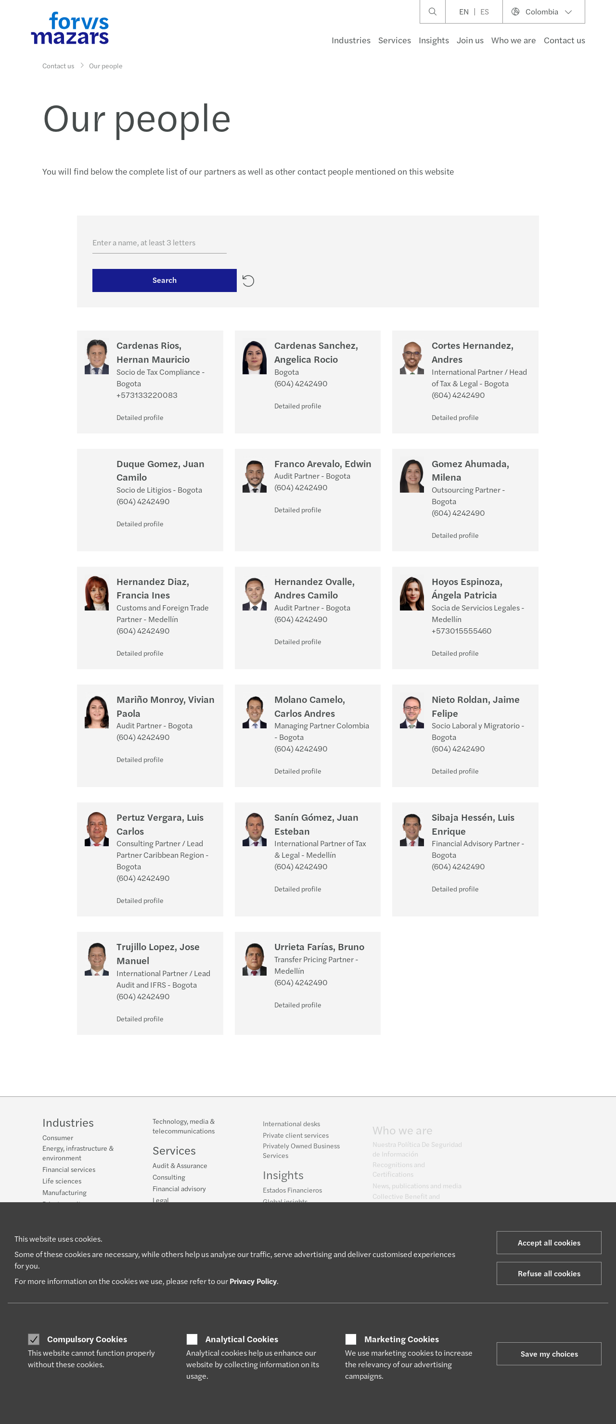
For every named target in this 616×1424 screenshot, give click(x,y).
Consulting (169, 1183)
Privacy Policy (253, 1280)
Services (394, 40)
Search (165, 283)
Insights (434, 40)
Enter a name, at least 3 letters (143, 242)
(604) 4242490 (301, 383)
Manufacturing (64, 1193)
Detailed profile (140, 417)
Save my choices (549, 1353)
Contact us (564, 40)
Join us (470, 40)
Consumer (57, 1138)
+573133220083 (147, 394)
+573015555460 (462, 630)
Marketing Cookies (401, 1339)
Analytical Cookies (241, 1339)
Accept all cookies (549, 1242)
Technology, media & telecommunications (184, 1132)
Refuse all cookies (549, 1273)
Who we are (513, 40)
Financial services (68, 1170)
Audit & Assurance (180, 1171)
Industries (351, 40)
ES (484, 11)
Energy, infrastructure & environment (78, 1153)
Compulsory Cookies (87, 1339)
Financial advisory (179, 1194)
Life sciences (61, 1181)
